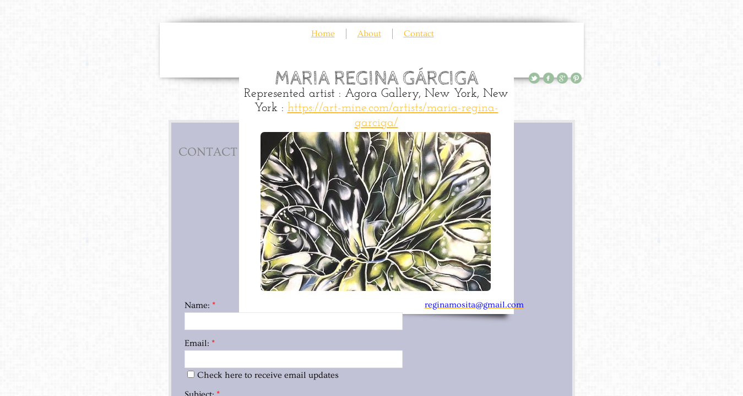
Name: (200, 305)
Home (323, 33)
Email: (200, 343)
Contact (419, 33)
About (369, 33)
